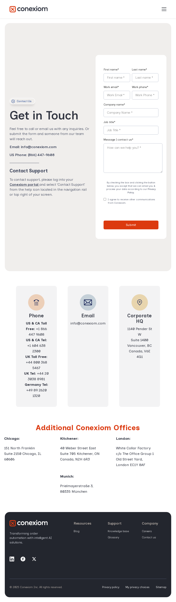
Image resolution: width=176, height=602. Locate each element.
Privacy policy (110, 587)
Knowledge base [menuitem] (118, 531)
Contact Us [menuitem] (149, 537)
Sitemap (161, 587)
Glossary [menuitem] (113, 537)
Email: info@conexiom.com (33, 147)
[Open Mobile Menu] (164, 9)
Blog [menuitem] (76, 531)
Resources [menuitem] (82, 523)
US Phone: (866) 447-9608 (32, 155)
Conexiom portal (24, 184)
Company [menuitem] (150, 523)
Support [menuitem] (115, 523)
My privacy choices (137, 587)
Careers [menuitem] (147, 531)
